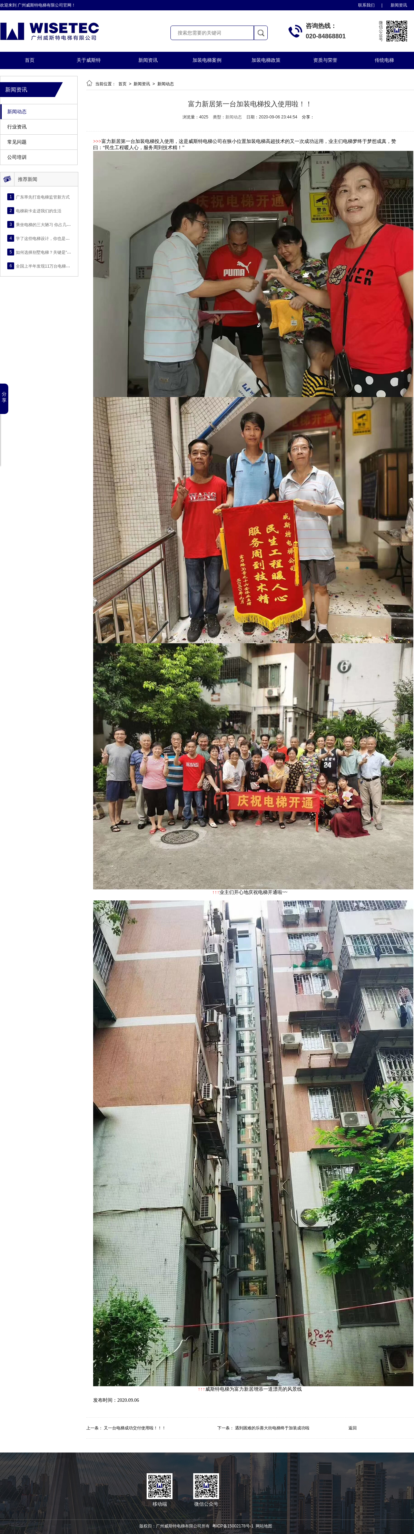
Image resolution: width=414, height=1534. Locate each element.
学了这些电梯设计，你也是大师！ (47, 238)
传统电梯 (384, 60)
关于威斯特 (89, 60)
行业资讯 (17, 126)
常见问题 (17, 142)
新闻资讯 (399, 5)
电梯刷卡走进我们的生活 (38, 210)
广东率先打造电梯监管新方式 (43, 196)
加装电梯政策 (266, 60)
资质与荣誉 (325, 60)
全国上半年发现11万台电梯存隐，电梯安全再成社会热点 (68, 265)
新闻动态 (17, 111)
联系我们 (366, 5)
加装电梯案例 (207, 60)
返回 (352, 1428)
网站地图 (264, 1526)
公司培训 (17, 157)
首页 (29, 60)
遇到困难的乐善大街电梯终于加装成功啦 (272, 1428)
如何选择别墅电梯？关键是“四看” (46, 252)
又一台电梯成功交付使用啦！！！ (135, 1428)
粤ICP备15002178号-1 (233, 1526)
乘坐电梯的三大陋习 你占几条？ (45, 224)
